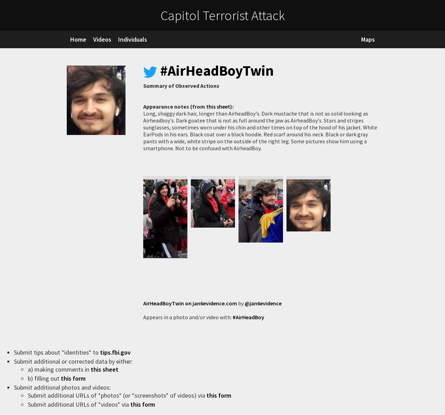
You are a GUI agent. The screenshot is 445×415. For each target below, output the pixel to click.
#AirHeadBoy (248, 317)
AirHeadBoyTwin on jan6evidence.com (190, 303)
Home (78, 39)
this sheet (218, 106)
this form (74, 378)
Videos (102, 39)
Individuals (132, 39)
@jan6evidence (263, 303)
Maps (368, 39)
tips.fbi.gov (116, 352)
